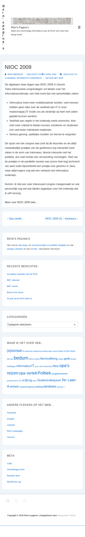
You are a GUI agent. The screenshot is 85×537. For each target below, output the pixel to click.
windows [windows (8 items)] (49, 386)
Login (9, 463)
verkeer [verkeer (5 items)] (14, 386)
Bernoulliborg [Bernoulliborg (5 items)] (48, 358)
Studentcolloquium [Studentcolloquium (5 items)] (49, 380)
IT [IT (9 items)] (32, 366)
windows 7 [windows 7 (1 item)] (61, 387)
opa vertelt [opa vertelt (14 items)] (28, 373)
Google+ (11, 419)
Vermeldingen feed (15, 469)
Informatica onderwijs (29, 78)
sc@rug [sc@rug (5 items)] (27, 380)
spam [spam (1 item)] (35, 381)
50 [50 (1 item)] (23, 351)
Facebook (11, 412)
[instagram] (25, 500)
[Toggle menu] (79, 27)
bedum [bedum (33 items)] (21, 358)
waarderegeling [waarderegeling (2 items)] (27, 387)
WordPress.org (14, 482)
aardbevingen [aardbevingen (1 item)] (47, 351)
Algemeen (10, 78)
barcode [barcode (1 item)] (10, 359)
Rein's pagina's (3, 27)
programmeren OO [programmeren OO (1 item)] (14, 381)
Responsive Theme (67, 515)
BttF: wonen (12, 286)
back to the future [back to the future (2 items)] (67, 351)
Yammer (11, 437)
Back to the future (15, 292)
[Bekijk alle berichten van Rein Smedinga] (14, 74)
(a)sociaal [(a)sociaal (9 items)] (14, 351)
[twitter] (16, 500)
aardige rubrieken (15, 249)
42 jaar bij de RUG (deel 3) (19, 298)
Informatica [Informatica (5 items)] (23, 366)
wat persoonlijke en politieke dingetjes (48, 245)
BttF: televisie (13, 280)
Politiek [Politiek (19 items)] (44, 373)
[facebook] (8, 500)
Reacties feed (13, 475)
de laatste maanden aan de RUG (22, 274)
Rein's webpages (15, 431)
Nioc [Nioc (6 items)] (56, 366)
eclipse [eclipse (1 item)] (60, 359)
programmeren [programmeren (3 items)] (60, 373)
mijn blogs (23, 245)
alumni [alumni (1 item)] (55, 351)
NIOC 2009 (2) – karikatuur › (61, 218)
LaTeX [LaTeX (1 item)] (41, 366)
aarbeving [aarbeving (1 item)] (28, 351)
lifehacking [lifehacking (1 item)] (48, 366)
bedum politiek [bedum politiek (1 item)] (34, 359)
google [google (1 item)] (73, 359)
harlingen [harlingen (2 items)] (11, 366)
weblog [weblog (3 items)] (39, 386)
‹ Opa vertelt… (15, 218)
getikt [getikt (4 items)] (67, 358)
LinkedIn (11, 425)
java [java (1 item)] (36, 366)
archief (34, 249)
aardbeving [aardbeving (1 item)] (37, 351)
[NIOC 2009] (50, 74)
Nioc (61, 78)
